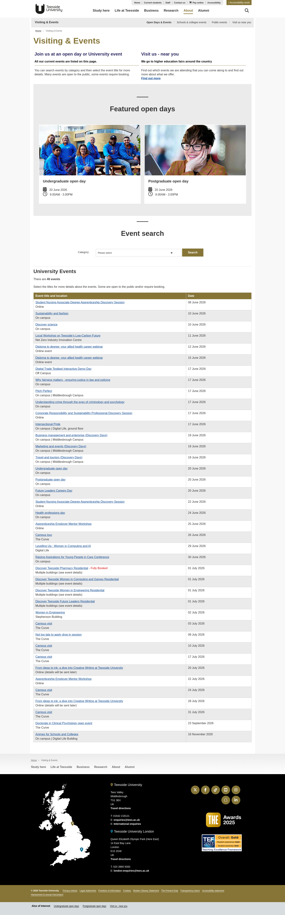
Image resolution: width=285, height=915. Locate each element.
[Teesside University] (72, 823)
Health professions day (50, 512)
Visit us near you (241, 22)
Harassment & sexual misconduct (47, 894)
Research (100, 766)
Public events (219, 22)
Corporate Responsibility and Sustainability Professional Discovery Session (83, 412)
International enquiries (127, 823)
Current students (153, 2)
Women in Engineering (50, 612)
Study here (38, 766)
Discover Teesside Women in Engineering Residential (69, 589)
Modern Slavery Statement (146, 890)
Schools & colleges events (191, 22)
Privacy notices (70, 890)
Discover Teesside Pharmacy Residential (61, 567)
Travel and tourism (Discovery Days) (58, 457)
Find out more (151, 78)
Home (137, 2)
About (116, 766)
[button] (239, 2)
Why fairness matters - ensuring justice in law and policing (72, 379)
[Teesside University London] (81, 849)
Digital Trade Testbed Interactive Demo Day (63, 368)
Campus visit (43, 623)
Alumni (130, 766)
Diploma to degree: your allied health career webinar (69, 346)
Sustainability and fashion (51, 313)
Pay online (198, 2)
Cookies (127, 890)
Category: (83, 251)
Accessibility (214, 2)
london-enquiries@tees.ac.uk (131, 870)
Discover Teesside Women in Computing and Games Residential (77, 578)
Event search (142, 233)
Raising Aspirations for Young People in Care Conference (72, 556)
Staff (167, 2)
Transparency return (190, 890)
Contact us (179, 2)
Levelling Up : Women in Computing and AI (63, 545)
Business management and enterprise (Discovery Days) (71, 434)
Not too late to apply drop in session (58, 634)
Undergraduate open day (51, 468)
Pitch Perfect (43, 390)
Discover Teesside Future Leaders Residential (65, 601)
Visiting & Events (47, 22)
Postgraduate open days (94, 905)
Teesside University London (132, 831)
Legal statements (88, 890)
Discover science (46, 324)
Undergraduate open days (66, 905)
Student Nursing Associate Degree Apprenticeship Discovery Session (80, 302)
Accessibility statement (213, 890)
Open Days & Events (158, 22)
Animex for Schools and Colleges (56, 733)
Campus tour (43, 534)
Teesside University (49, 9)
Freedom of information (109, 890)
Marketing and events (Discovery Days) (60, 446)
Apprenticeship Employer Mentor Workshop (63, 523)
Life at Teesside (61, 766)
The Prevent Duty (169, 890)
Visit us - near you (118, 905)
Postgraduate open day (50, 479)
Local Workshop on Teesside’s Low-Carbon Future (68, 335)
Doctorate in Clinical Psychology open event (63, 722)
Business (83, 766)
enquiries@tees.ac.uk (127, 819)
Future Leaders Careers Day (53, 490)
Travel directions (121, 808)
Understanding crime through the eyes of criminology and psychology (80, 401)
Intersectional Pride (47, 423)
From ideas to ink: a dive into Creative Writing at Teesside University (79, 667)
